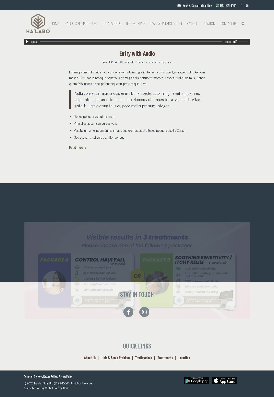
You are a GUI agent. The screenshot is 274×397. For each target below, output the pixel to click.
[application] (137, 42)
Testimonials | (146, 357)
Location (184, 357)
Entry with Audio (137, 53)
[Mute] (235, 42)
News (144, 61)
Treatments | (167, 357)
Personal (152, 61)
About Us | (92, 357)
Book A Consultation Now (194, 5)
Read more (78, 147)
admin (168, 61)
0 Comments (127, 61)
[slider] (131, 41)
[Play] (27, 42)
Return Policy (50, 376)
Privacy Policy (65, 376)
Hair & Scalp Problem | (118, 357)
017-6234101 (224, 5)
